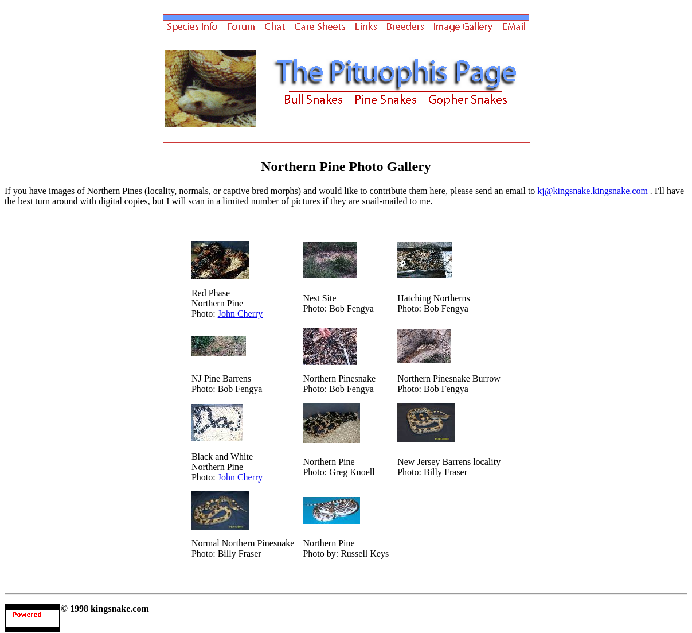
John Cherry (240, 314)
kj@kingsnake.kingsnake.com (592, 191)
